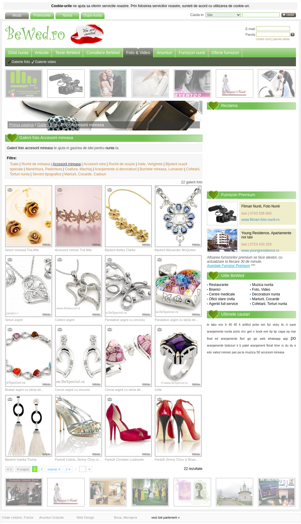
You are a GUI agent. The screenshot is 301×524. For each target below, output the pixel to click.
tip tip (273, 331)
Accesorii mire (94, 164)
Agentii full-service (223, 304)
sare (293, 324)
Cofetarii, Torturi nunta (269, 304)
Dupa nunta (92, 15)
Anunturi (164, 52)
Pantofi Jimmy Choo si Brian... (176, 459)
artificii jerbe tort (253, 324)
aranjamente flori (233, 338)
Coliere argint (64, 320)
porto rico (239, 331)
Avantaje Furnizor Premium (228, 266)
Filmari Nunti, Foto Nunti (260, 206)
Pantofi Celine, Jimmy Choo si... (78, 459)
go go (252, 338)
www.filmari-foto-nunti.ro (260, 220)
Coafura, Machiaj (78, 169)
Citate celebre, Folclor (18, 517)
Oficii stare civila (222, 299)
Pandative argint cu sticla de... (176, 320)
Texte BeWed (67, 52)
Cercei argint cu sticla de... (124, 389)
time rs (279, 345)
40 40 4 (234, 324)
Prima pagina (21, 124)
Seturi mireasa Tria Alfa (22, 250)
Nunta (67, 15)
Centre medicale (222, 294)
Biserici (215, 289)
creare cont (263, 39)
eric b (222, 324)
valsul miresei (222, 352)
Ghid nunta (18, 52)
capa (281, 331)
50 (258, 352)
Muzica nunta (262, 285)
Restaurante (218, 285)
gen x (250, 331)
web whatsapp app (274, 338)
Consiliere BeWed (103, 52)
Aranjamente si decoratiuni (116, 169)
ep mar (291, 331)
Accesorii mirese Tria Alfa (73, 250)
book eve (262, 331)
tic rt (284, 324)
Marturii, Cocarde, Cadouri (85, 174)
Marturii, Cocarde (265, 299)
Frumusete (42, 15)
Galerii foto (47, 124)
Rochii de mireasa (35, 164)
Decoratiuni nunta (266, 294)
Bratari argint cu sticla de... (24, 389)
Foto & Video (138, 52)
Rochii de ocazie (122, 164)
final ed (212, 338)
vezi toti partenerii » (165, 517)
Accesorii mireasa (67, 164)
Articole (42, 52)
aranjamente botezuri (221, 345)
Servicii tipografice (47, 174)
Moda (16, 15)
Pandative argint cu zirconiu (125, 320)
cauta (290, 14)
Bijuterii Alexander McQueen (175, 250)
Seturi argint (14, 320)
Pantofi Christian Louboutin (124, 459)
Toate (14, 164)
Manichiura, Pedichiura (44, 169)
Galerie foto (21, 62)
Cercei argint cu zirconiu (72, 389)
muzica (250, 352)
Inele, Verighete (150, 164)
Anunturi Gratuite (51, 517)
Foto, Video (261, 289)
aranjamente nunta (219, 331)
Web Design (85, 517)
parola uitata (281, 39)
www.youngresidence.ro (260, 250)
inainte (53, 469)
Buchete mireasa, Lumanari (161, 169)
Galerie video (45, 62)
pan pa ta (238, 352)
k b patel (243, 345)
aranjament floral (261, 345)
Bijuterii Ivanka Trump (21, 459)
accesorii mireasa (272, 352)
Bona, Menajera (125, 517)
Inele (158, 389)
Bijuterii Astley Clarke (120, 250)
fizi (269, 324)
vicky (276, 324)
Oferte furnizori (225, 52)
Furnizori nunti (192, 52)
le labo (212, 324)
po (293, 338)
